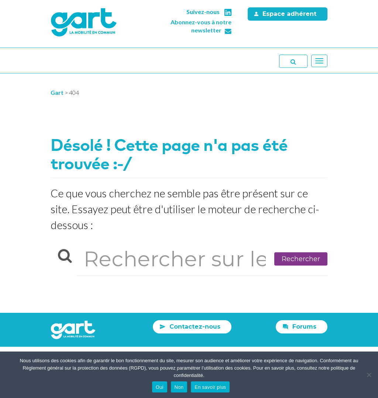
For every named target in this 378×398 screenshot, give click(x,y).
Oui (160, 387)
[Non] (368, 374)
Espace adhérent (289, 13)
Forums (304, 326)
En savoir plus (210, 387)
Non (179, 387)
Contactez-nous (194, 326)
